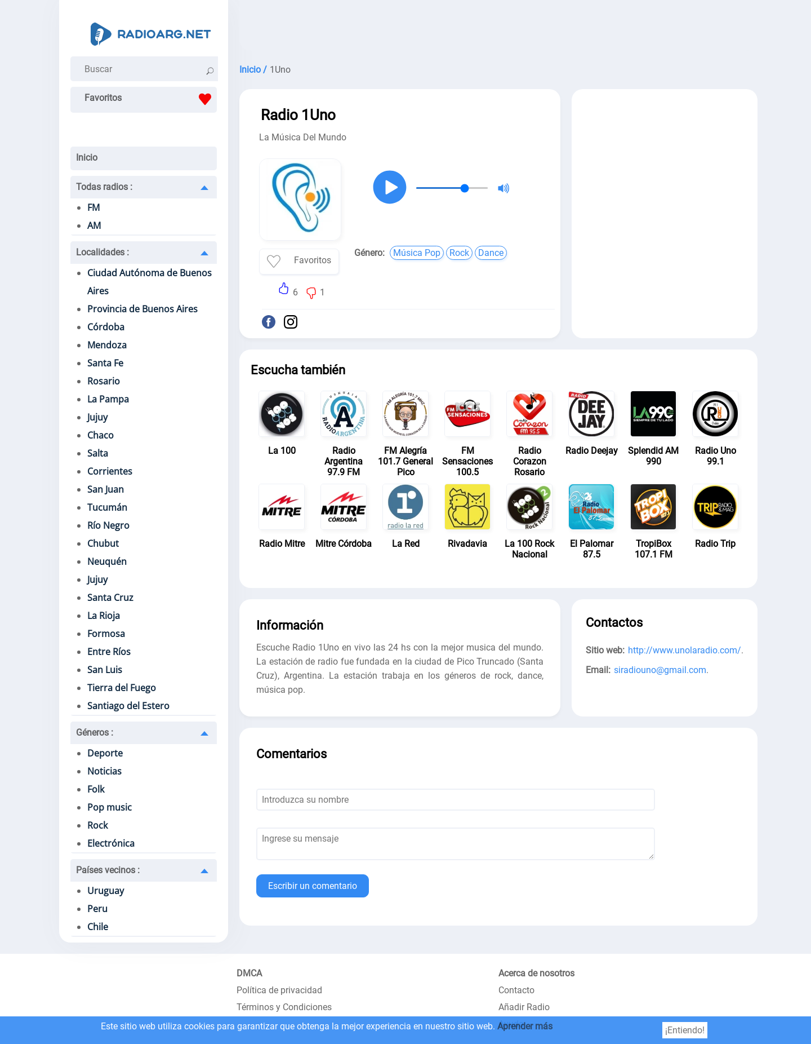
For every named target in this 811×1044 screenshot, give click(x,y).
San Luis (104, 669)
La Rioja (103, 615)
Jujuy (97, 417)
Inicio (86, 157)
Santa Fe (105, 363)
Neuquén (107, 561)
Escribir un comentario (312, 886)
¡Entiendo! (685, 1030)
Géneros (94, 732)
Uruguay (105, 890)
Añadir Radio (524, 1007)
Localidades (102, 252)
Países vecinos (108, 870)
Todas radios (104, 187)
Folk (95, 789)
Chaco (100, 435)
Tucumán (107, 507)
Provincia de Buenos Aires (142, 309)
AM (94, 225)
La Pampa (108, 399)
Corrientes (109, 471)
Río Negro (108, 525)
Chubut (103, 543)
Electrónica (111, 843)
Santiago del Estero (128, 706)
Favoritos (150, 99)
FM (93, 207)
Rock (97, 825)
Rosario (103, 381)
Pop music (109, 807)
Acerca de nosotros (536, 973)
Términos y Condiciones (284, 1007)
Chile (97, 927)
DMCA (249, 973)
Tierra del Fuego (121, 688)
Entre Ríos (109, 651)
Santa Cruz (110, 597)
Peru (97, 909)
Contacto (516, 990)
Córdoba (105, 327)
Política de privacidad (279, 990)
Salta (97, 453)
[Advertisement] (498, 28)
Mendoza (107, 345)
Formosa (106, 633)
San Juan (105, 489)
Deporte (105, 753)
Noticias (104, 771)
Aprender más (524, 1026)
